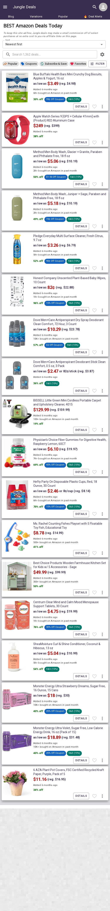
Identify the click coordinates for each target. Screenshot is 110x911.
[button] (10, 63)
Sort (8, 40)
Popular (63, 16)
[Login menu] (103, 7)
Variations (36, 16)
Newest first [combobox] (14, 44)
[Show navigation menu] (5, 7)
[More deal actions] (102, 107)
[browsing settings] (102, 54)
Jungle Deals (24, 6)
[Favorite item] (94, 106)
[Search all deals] (94, 7)
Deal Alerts (93, 16)
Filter (97, 64)
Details (81, 107)
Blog (11, 16)
